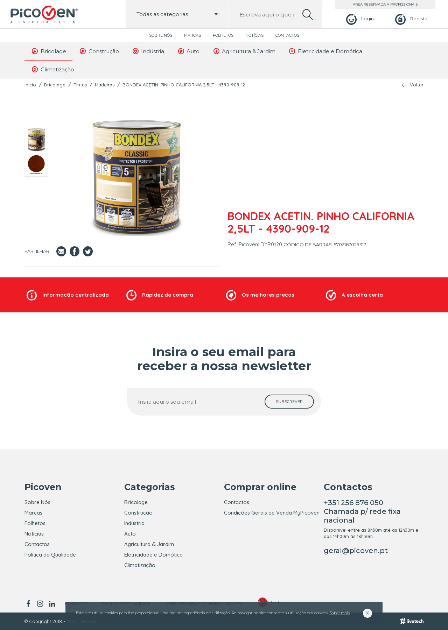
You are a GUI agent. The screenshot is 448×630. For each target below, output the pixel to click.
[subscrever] (289, 402)
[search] (307, 14)
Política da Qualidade (50, 554)
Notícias (254, 35)
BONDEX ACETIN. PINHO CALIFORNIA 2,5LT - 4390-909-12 (183, 84)
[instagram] (40, 603)
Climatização (52, 69)
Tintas (80, 84)
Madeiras (104, 84)
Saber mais (339, 612)
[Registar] (411, 18)
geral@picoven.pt (356, 550)
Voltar (417, 85)
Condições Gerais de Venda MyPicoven (272, 512)
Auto (188, 51)
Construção (99, 51)
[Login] (359, 18)
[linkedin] (52, 603)
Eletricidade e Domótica (325, 51)
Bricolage (48, 51)
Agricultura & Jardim (243, 51)
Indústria (148, 51)
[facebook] (29, 603)
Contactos (287, 35)
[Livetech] (412, 621)
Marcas (192, 35)
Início (30, 84)
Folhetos (223, 35)
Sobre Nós (160, 35)
